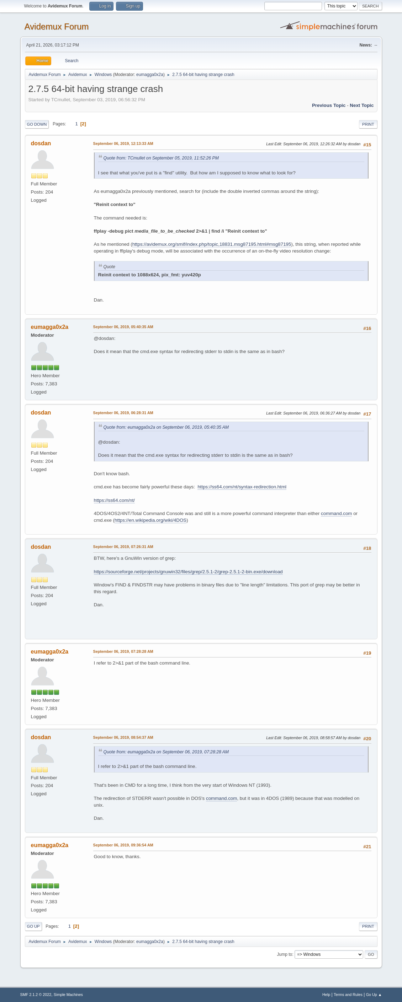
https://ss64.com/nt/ (114, 500)
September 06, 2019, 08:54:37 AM (123, 737)
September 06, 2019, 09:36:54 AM (123, 845)
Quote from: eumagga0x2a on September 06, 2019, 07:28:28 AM (166, 751)
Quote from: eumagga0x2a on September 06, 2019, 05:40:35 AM (166, 427)
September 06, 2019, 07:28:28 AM (123, 651)
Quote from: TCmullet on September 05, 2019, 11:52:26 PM (161, 158)
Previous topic (329, 105)
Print (368, 124)
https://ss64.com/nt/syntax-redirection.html (241, 486)
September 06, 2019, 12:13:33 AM (123, 143)
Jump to (284, 954)
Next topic (362, 105)
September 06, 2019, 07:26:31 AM (123, 547)
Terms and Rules (348, 994)
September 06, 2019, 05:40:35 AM (123, 327)
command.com (336, 513)
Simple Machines (68, 994)
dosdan (41, 143)
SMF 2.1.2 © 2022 (36, 994)
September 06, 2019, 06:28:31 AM (123, 413)
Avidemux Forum (57, 26)
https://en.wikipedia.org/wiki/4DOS (150, 520)
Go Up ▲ (374, 994)
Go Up (33, 926)
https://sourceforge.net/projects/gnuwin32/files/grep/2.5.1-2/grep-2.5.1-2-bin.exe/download (188, 571)
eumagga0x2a (149, 74)
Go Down (37, 124)
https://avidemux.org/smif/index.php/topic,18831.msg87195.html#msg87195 (211, 244)
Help (326, 994)
